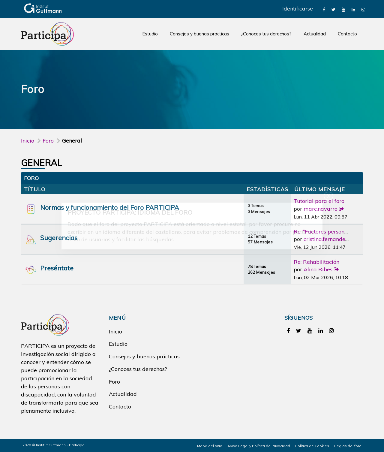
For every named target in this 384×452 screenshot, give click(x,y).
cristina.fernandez (326, 239)
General (41, 162)
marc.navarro (321, 208)
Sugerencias (58, 238)
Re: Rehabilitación (316, 261)
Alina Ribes (318, 269)
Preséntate (57, 268)
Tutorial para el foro (319, 200)
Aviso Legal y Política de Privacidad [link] (258, 446)
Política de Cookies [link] (312, 446)
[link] (324, 9)
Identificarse (297, 8)
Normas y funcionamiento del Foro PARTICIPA (109, 207)
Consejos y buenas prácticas (199, 34)
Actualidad (315, 34)
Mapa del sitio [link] (209, 446)
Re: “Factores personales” (325, 231)
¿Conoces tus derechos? (266, 34)
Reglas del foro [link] (348, 446)
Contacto (347, 34)
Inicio (27, 140)
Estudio (150, 34)
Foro (114, 381)
